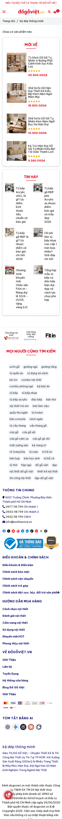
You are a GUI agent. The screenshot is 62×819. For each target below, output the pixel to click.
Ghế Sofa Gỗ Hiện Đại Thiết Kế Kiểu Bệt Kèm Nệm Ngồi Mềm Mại (40, 92)
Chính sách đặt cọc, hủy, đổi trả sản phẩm (30, 592)
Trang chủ (8, 21)
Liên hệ (7, 666)
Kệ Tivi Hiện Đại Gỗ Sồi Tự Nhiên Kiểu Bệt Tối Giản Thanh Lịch (41, 148)
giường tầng (49, 366)
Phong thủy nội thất (15, 643)
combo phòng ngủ (21, 386)
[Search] (49, 11)
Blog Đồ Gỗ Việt (13, 687)
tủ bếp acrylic (18, 399)
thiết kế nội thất (47, 471)
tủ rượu (33, 451)
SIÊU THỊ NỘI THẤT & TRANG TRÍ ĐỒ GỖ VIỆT (31, 2)
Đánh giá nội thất (14, 615)
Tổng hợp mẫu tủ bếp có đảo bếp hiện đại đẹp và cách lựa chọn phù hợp (50, 285)
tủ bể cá (49, 458)
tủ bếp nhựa (29, 393)
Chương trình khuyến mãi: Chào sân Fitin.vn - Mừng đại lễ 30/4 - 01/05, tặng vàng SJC (22, 289)
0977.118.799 (14, 506)
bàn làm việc (41, 406)
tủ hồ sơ (47, 451)
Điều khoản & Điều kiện (17, 565)
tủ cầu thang (18, 425)
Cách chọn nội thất (15, 609)
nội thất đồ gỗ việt (21, 471)
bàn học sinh (32, 458)
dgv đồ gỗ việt (44, 478)
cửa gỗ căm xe (19, 438)
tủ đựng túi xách (37, 373)
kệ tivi (13, 379)
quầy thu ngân (19, 412)
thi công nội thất (20, 478)
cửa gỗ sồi (28, 432)
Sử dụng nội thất (13, 629)
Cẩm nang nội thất (15, 622)
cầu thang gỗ (38, 425)
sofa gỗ (15, 366)
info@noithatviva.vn (19, 522)
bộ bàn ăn (43, 386)
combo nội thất (31, 379)
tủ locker (37, 412)
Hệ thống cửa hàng (15, 680)
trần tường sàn (19, 445)
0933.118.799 (14, 511)
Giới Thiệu (9, 659)
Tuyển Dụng (10, 673)
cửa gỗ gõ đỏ (41, 438)
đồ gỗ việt (41, 465)
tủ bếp (14, 393)
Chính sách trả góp (15, 585)
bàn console (17, 419)
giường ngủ (30, 366)
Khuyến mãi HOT (13, 636)
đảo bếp (36, 399)
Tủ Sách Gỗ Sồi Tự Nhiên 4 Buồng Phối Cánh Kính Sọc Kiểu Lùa (40, 62)
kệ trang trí (39, 445)
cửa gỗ (14, 432)
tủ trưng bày (17, 451)
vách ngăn (36, 419)
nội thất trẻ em (19, 406)
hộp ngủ (26, 465)
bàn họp (15, 458)
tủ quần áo (16, 373)
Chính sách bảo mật (15, 571)
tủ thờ (13, 465)
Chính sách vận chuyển (17, 578)
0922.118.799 (14, 516)
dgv (54, 465)
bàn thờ (51, 399)
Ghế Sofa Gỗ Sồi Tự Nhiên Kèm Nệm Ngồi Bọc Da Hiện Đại (41, 121)
